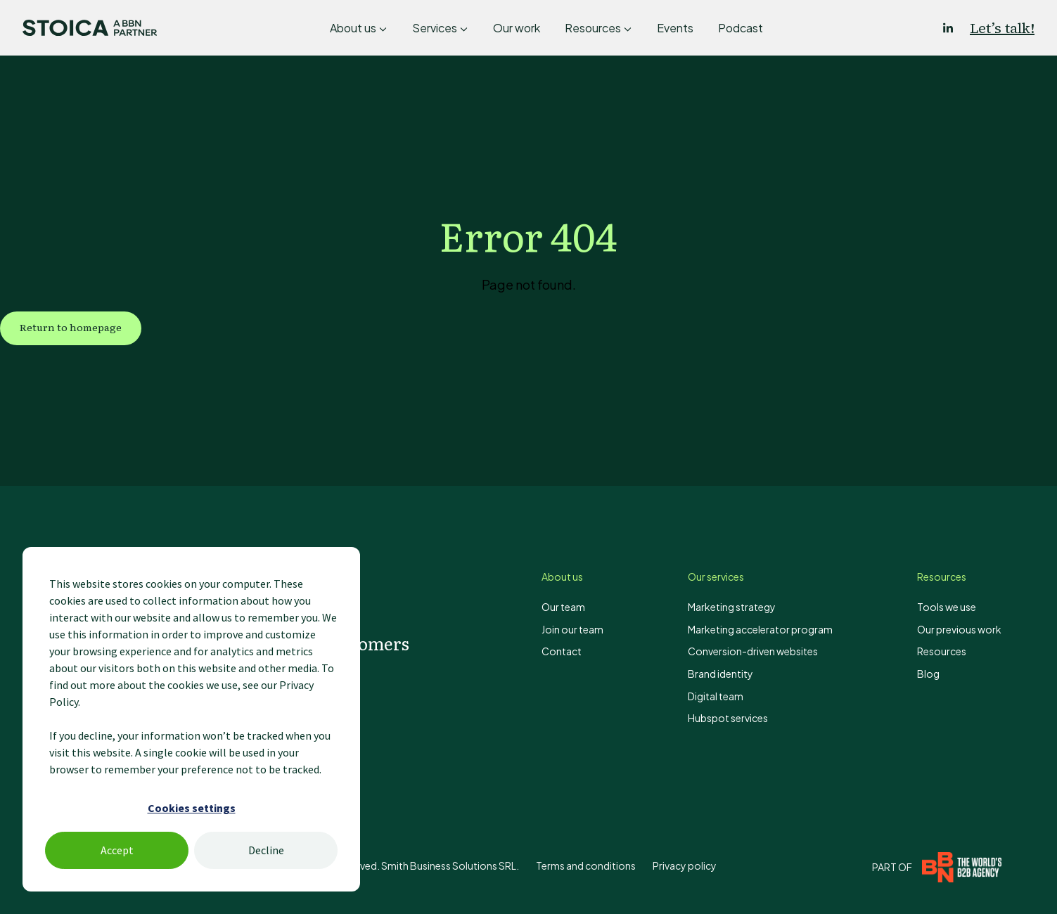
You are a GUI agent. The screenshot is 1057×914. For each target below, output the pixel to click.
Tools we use (946, 606)
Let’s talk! (1002, 28)
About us (353, 27)
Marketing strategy (732, 606)
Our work (516, 27)
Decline (266, 850)
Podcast (740, 27)
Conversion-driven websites (753, 651)
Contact (562, 651)
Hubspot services (728, 718)
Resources (593, 27)
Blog (928, 673)
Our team (563, 606)
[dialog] (191, 719)
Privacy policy (685, 865)
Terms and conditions (586, 865)
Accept (117, 850)
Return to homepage (71, 327)
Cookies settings (192, 808)
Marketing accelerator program (760, 629)
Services (434, 27)
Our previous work (959, 629)
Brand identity (720, 673)
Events (675, 27)
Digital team (715, 696)
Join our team (572, 629)
